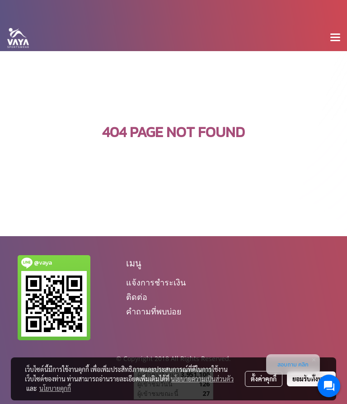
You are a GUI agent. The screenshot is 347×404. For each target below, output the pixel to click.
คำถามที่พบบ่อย (154, 311)
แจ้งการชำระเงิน (156, 282)
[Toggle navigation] (335, 38)
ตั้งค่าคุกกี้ (264, 379)
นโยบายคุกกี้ (55, 388)
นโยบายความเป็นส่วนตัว (202, 379)
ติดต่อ (136, 297)
